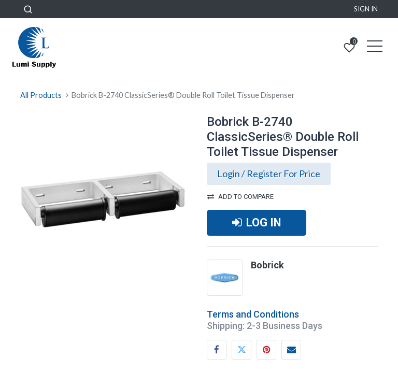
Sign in (366, 9)
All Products (41, 95)
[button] (28, 9)
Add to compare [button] (240, 196)
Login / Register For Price (268, 173)
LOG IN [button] (256, 222)
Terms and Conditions (253, 314)
